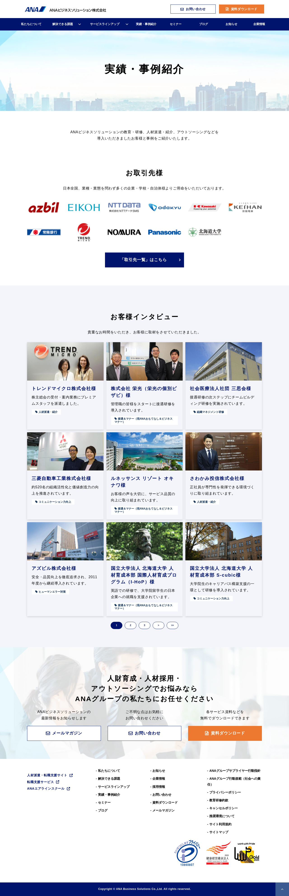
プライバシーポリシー (225, 792)
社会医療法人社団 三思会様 (220, 388)
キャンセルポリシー (223, 808)
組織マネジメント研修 (210, 412)
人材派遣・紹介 (48, 412)
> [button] (158, 625)
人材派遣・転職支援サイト (47, 775)
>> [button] (172, 625)
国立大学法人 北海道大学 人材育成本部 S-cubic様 (221, 572)
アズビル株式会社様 (54, 568)
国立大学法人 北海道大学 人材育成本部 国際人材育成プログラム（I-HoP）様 (144, 575)
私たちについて (31, 24)
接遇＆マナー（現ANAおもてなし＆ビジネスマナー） (143, 420)
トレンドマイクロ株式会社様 (64, 388)
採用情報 (158, 786)
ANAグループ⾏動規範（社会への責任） (234, 781)
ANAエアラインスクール (46, 788)
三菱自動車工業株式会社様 (61, 478)
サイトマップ (218, 832)
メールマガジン (67, 733)
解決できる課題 (62, 24)
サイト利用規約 (220, 824)
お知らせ (231, 24)
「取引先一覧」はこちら (143, 259)
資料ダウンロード (244, 9)
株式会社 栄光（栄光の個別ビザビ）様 (144, 392)
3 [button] (144, 625)
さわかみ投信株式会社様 (217, 478)
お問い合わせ (196, 9)
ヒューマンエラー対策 (52, 591)
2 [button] (130, 625)
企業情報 (259, 24)
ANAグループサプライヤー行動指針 (234, 770)
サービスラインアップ (104, 24)
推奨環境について (222, 816)
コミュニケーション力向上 (55, 501)
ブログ (203, 24)
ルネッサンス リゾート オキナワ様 (142, 482)
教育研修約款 (218, 800)
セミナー (176, 24)
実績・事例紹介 (146, 24)
